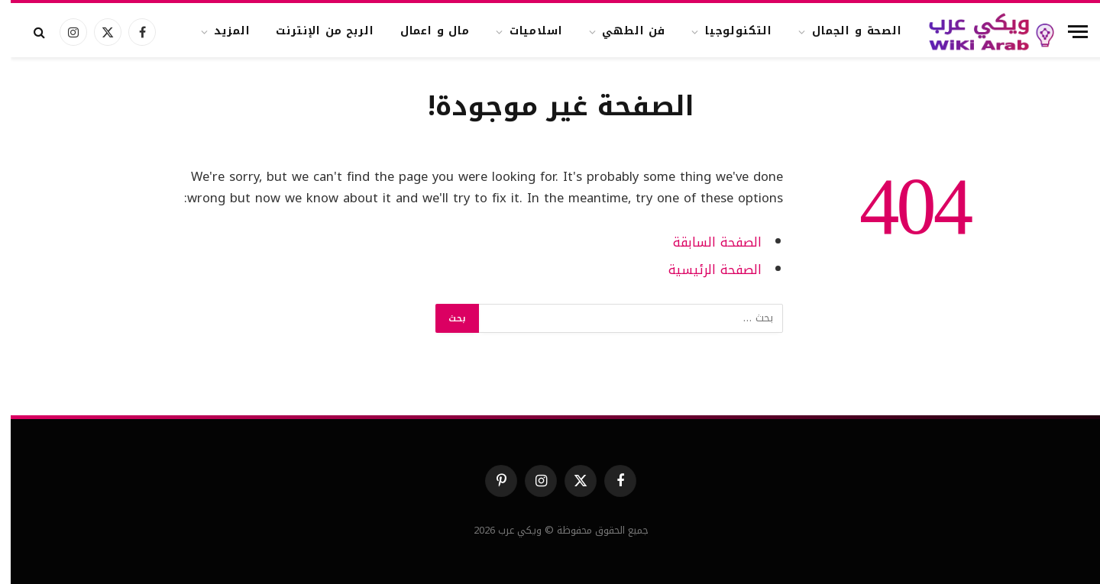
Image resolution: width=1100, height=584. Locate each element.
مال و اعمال (424, 31)
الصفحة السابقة (706, 242)
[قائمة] (1067, 32)
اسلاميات (525, 31)
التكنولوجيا (728, 31)
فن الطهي (623, 31)
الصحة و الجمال (846, 31)
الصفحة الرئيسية (704, 270)
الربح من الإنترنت (314, 31)
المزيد (221, 31)
